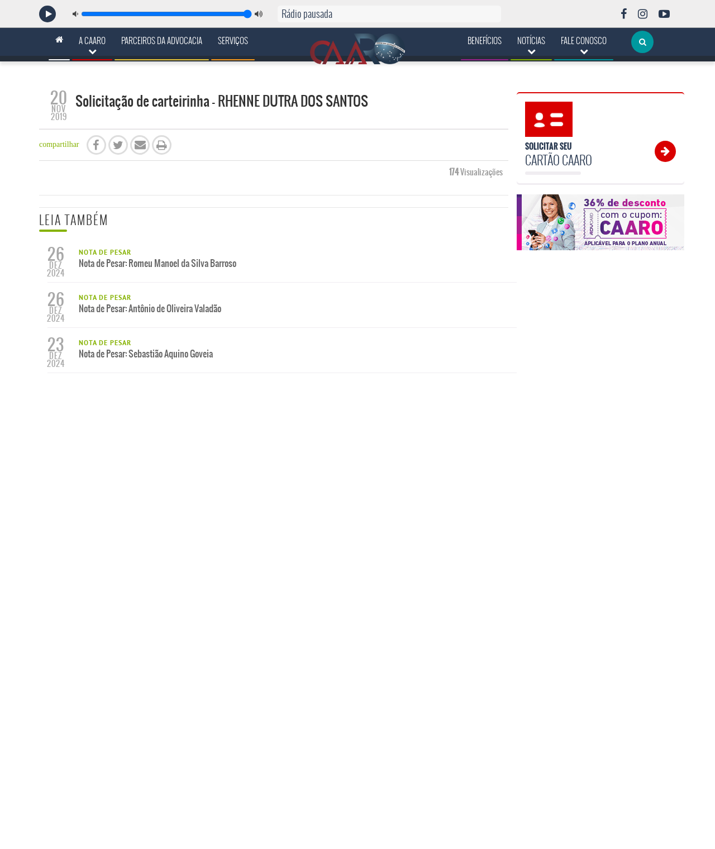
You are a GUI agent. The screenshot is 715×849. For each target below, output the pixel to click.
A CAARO (92, 45)
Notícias (531, 45)
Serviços (233, 41)
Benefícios (485, 41)
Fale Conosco (584, 45)
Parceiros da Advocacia (161, 41)
